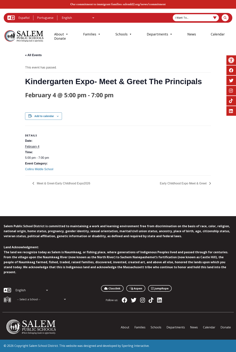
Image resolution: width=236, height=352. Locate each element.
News (191, 34)
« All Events (33, 55)
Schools (123, 34)
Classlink (112, 288)
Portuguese (45, 18)
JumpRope (160, 288)
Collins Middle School (39, 169)
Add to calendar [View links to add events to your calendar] (44, 116)
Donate (60, 38)
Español (24, 18)
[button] (231, 60)
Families (92, 34)
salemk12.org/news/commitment (144, 4)
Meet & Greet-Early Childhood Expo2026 (63, 183)
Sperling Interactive (135, 346)
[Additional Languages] (78, 18)
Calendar (218, 34)
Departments (160, 34)
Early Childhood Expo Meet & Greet (183, 183)
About (61, 34)
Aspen (135, 288)
